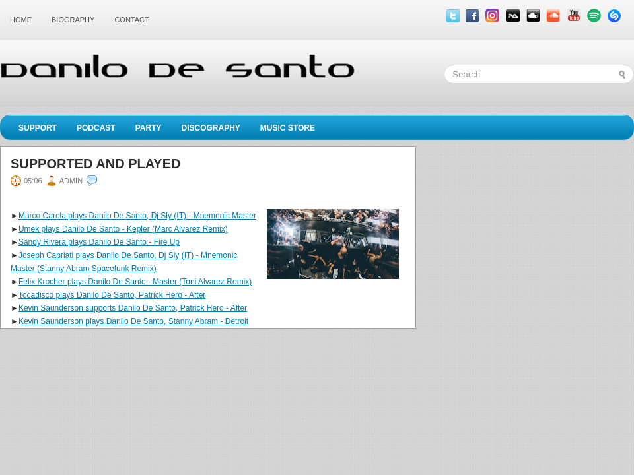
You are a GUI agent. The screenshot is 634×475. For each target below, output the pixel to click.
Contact (131, 20)
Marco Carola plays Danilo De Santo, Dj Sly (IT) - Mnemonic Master (137, 215)
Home (21, 20)
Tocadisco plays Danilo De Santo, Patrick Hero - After (111, 295)
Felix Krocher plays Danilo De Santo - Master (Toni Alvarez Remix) (135, 281)
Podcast (96, 128)
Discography (210, 128)
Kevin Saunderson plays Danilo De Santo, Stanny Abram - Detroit (133, 321)
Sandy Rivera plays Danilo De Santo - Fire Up (99, 242)
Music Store (287, 128)
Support (37, 128)
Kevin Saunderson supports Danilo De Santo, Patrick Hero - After (132, 308)
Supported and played (95, 163)
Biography (73, 20)
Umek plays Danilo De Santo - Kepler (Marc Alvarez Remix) (123, 229)
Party (148, 128)
